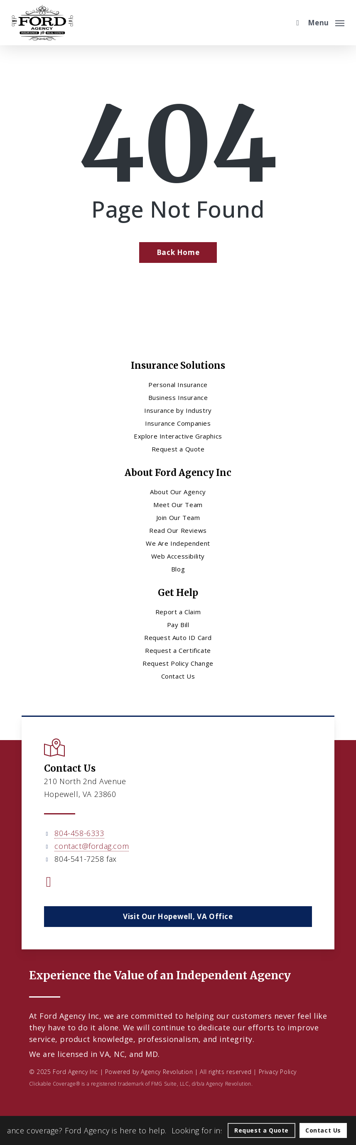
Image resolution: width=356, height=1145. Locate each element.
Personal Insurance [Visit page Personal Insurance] (178, 384)
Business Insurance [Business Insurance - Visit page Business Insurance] (178, 397)
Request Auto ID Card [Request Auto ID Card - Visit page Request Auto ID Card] (178, 637)
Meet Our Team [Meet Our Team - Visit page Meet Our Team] (178, 504)
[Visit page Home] (42, 22)
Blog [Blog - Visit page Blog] (178, 569)
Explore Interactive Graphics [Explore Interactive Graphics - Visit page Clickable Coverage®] (178, 436)
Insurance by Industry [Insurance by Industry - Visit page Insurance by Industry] (178, 410)
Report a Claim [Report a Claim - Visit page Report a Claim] (178, 612)
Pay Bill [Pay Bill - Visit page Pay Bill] (178, 624)
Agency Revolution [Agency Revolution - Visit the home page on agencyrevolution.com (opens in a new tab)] (167, 1072)
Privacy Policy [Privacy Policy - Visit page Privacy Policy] (278, 1072)
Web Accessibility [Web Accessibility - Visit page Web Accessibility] (178, 556)
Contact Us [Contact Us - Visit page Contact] (178, 676)
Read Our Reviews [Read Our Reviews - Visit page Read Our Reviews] (178, 530)
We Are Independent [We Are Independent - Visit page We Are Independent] (178, 543)
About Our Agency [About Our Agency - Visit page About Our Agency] (178, 492)
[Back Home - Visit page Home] (178, 252)
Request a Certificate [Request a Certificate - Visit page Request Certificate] (178, 650)
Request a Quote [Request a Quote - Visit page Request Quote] (178, 449)
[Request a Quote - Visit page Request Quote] (261, 1130)
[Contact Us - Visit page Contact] (323, 1130)
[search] (296, 22)
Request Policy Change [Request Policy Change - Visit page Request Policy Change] (178, 663)
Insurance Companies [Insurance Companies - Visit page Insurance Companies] (178, 423)
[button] (326, 22)
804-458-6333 (79, 833)
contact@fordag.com (91, 846)
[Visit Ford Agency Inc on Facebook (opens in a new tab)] (49, 883)
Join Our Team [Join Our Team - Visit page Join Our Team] (178, 517)
